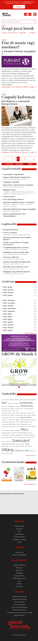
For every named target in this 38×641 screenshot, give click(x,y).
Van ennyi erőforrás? (11, 257)
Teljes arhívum (29, 333)
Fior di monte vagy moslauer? (18, 45)
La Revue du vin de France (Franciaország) (19, 612)
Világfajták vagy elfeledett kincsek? (16, 272)
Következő (34, 159)
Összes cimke (29, 455)
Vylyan (11, 453)
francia (3, 417)
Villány (8, 449)
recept (10, 437)
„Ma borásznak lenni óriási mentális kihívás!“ (17, 238)
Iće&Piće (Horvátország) (19, 596)
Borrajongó (19, 568)
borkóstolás (16, 403)
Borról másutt (19, 560)
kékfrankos (12, 424)
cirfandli (10, 411)
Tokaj (27, 444)
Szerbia (17, 444)
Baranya (21, 399)
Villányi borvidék (22, 450)
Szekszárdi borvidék (8, 444)
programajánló (19, 435)
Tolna (11, 446)
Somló (32, 437)
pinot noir (30, 433)
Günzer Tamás (11, 419)
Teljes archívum (29, 484)
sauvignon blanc (23, 437)
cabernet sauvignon (28, 408)
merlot (29, 424)
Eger (21, 413)
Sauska (17, 437)
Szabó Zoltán (8, 441)
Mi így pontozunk (19, 526)
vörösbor (7, 453)
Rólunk (19, 547)
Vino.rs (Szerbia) (19, 602)
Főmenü (19, 521)
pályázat (8, 430)
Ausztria (7, 399)
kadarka (22, 422)
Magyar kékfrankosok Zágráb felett (17, 177)
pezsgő (12, 430)
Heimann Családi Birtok (25, 419)
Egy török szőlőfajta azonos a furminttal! (18, 202)
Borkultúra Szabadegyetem (8, 406)
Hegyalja (17, 419)
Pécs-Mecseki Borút (6, 433)
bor (4, 402)
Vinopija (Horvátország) (19, 599)
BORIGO (19, 584)
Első (2, 159)
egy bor (25, 413)
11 (21, 159)
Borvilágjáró (19, 573)
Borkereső (19, 529)
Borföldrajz (19, 586)
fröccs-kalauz (12, 417)
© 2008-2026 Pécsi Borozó (19, 635)
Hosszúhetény (12, 422)
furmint (17, 417)
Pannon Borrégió (31, 426)
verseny (30, 446)
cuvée (17, 411)
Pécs (24, 429)
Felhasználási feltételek (19, 555)
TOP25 (22, 446)
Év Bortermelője (19, 415)
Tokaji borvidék (5, 446)
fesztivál (33, 415)
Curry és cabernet (10, 233)
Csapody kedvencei (18, 97)
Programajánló (19, 534)
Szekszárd (20, 440)
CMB (14, 411)
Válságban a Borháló (11, 182)
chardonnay (4, 411)
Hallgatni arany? (9, 190)
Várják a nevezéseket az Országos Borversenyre (16, 243)
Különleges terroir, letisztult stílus (16, 252)
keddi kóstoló (5, 424)
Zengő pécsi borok (18, 29)
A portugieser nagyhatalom (13, 174)
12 (25, 159)
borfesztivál (10, 403)
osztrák (17, 426)
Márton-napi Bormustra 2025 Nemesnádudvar (14, 215)
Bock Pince (33, 399)
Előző (4, 159)
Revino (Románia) (19, 615)
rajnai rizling (5, 437)
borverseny (27, 405)
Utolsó (35, 159)
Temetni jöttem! (9, 197)
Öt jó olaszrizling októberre (13, 199)
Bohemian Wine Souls (19, 578)
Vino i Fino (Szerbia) (19, 604)
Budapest (12, 408)
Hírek (19, 531)
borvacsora (17, 406)
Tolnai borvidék (16, 446)
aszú (3, 399)
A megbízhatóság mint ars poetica (16, 247)
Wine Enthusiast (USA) (19, 610)
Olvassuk (19, 592)
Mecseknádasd (24, 424)
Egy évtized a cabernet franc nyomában (18, 185)
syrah (3, 441)
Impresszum (19, 552)
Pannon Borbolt (23, 426)
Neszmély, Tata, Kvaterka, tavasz (15, 267)
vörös (3, 453)
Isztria (17, 422)
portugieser (12, 435)
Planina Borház (5, 435)
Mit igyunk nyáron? (10, 230)
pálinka (3, 430)
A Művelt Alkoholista (19, 565)
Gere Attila (4, 419)
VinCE (19, 581)
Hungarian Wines (19, 576)
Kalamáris (27, 422)
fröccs (7, 417)
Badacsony (12, 399)
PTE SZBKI (25, 435)
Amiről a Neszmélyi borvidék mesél (16, 262)
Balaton (17, 399)
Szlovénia (22, 444)
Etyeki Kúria (4, 415)
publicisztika (32, 435)
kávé (31, 422)
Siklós (29, 437)
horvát (33, 419)
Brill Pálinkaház (5, 408)
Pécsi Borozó (14, 433)
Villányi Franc (33, 451)
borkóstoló (26, 402)
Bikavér (25, 399)
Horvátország (5, 422)
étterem (12, 415)
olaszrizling (11, 426)
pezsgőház (17, 430)
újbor (26, 446)
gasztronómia (25, 417)
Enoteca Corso (30, 413)
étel (9, 415)
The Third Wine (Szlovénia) (19, 607)
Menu (34, 14)
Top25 (19, 542)
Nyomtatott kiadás (19, 537)
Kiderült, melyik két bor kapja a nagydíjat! (19, 209)
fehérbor (29, 415)
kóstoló (18, 424)
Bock (29, 399)
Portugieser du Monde (19, 539)
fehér (25, 415)
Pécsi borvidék (22, 433)
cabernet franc (19, 408)
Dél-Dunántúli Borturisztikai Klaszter (11, 413)
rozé (13, 437)
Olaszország (4, 426)
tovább (31, 33)
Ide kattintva (27, 1)
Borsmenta (19, 570)
